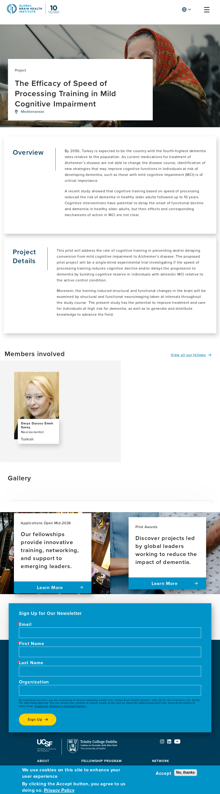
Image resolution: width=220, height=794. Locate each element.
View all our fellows (188, 354)
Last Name (31, 662)
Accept (163, 773)
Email (25, 624)
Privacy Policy (59, 790)
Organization (34, 682)
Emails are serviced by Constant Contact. (60, 706)
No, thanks (185, 772)
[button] (198, 10)
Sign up (35, 719)
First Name (31, 643)
